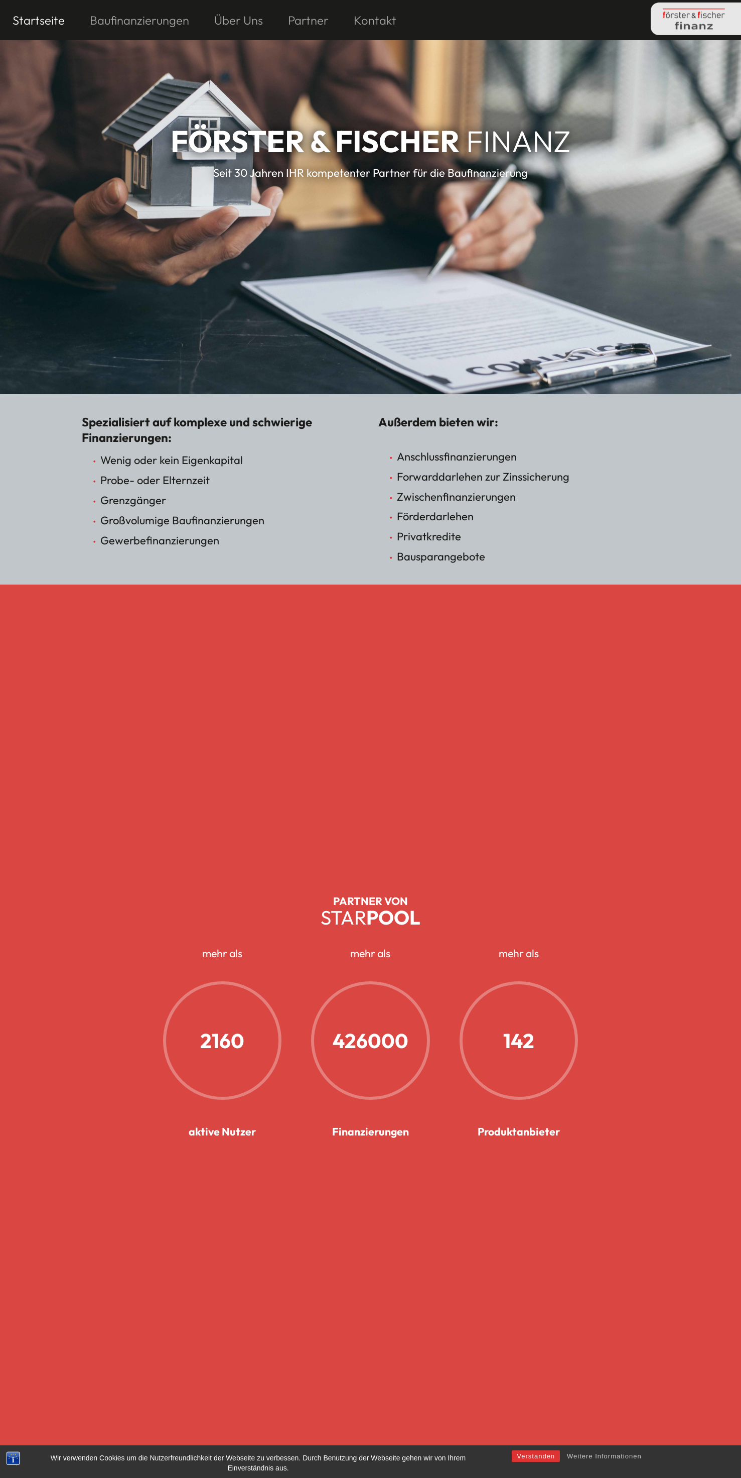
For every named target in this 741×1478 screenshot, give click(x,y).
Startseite (39, 20)
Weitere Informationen (604, 1468)
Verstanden (536, 1468)
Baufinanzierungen (139, 20)
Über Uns (238, 20)
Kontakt (375, 20)
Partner (308, 20)
